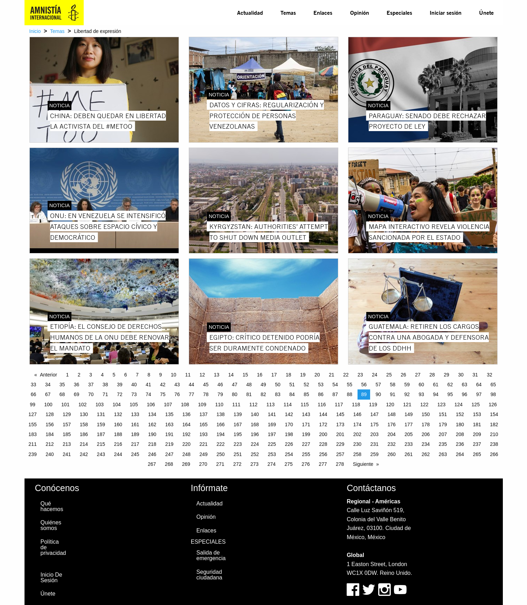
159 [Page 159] (101, 424)
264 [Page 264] (460, 454)
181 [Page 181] (477, 424)
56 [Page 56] (364, 384)
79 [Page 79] (220, 394)
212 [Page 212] (50, 444)
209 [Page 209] (477, 434)
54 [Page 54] (335, 384)
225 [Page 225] (272, 444)
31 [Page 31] (475, 375)
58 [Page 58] (392, 384)
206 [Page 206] (426, 434)
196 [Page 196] (255, 434)
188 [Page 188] (118, 434)
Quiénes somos (51, 525)
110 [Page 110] (219, 404)
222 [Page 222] (220, 444)
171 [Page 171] (306, 424)
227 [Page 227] (306, 444)
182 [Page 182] (494, 424)
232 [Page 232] (391, 444)
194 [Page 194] (220, 434)
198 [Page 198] (289, 434)
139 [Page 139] (238, 414)
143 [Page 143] (306, 414)
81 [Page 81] (249, 394)
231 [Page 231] (374, 444)
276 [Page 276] (305, 464)
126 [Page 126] (492, 404)
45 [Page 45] (206, 384)
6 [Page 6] (125, 375)
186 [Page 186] (84, 434)
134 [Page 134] (152, 414)
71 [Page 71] (105, 394)
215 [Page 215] (101, 444)
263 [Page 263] (443, 454)
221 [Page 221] (203, 444)
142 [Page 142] (289, 414)
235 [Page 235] (443, 444)
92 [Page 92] (407, 394)
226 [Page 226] (289, 444)
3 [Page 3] (90, 375)
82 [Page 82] (263, 394)
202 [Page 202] (357, 434)
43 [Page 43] (177, 384)
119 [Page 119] (373, 404)
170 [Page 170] (289, 424)
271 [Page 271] (220, 464)
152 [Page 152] (460, 414)
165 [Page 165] (203, 424)
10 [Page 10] (173, 375)
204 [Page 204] (391, 434)
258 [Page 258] (357, 454)
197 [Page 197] (272, 434)
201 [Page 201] (340, 434)
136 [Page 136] (186, 414)
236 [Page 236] (460, 444)
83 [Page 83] (277, 394)
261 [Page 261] (408, 454)
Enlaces (322, 12)
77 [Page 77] (191, 394)
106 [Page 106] (151, 404)
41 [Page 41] (148, 384)
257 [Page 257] (340, 454)
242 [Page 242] (84, 454)
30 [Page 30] (461, 375)
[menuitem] (250, 12)
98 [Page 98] (493, 394)
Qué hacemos (52, 506)
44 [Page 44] (191, 384)
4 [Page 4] (102, 375)
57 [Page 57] (378, 384)
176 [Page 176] (391, 424)
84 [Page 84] (292, 394)
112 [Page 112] (253, 404)
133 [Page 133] (135, 414)
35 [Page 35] (62, 384)
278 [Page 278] (340, 464)
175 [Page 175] (374, 424)
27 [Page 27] (418, 375)
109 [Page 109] (202, 404)
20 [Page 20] (317, 375)
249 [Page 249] (203, 454)
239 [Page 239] (32, 454)
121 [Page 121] (407, 404)
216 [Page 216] (118, 444)
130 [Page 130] (84, 414)
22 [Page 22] (346, 375)
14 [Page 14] (231, 375)
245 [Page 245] (135, 454)
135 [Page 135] (169, 414)
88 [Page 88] (349, 394)
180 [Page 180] (460, 424)
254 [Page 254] (289, 454)
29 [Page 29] (446, 375)
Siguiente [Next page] (363, 464)
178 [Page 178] (426, 424)
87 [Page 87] (335, 394)
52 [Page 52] (306, 384)
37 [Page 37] (91, 384)
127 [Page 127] (32, 414)
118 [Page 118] (356, 404)
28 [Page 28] (432, 375)
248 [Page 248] (186, 454)
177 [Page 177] (408, 424)
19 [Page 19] (303, 375)
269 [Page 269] (186, 464)
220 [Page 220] (186, 444)
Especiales (399, 12)
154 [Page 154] (494, 414)
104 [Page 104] (117, 404)
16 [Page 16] (260, 375)
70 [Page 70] (91, 394)
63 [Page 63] (464, 384)
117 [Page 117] (339, 404)
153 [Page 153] (477, 414)
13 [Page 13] (217, 375)
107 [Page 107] (168, 404)
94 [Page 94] (436, 394)
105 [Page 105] (134, 404)
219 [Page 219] (169, 444)
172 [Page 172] (323, 424)
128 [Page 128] (50, 414)
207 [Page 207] (443, 434)
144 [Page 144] (323, 414)
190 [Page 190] (152, 434)
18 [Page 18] (288, 375)
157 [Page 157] (67, 424)
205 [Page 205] (408, 434)
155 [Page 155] (32, 424)
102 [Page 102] (82, 404)
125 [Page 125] (476, 404)
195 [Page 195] (238, 434)
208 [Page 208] (460, 434)
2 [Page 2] (79, 375)
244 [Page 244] (118, 454)
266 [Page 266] (494, 454)
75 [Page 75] (163, 394)
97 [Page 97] (479, 394)
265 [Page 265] (477, 454)
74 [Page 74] (148, 394)
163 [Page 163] (169, 424)
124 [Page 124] (459, 404)
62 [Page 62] (450, 384)
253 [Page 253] (272, 454)
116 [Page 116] (322, 404)
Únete (486, 12)
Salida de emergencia (211, 555)
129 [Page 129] (67, 414)
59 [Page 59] (407, 384)
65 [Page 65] (493, 384)
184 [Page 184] (50, 434)
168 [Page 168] (255, 424)
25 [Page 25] (389, 375)
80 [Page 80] (234, 394)
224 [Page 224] (255, 444)
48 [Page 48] (249, 384)
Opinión (359, 12)
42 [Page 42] (163, 384)
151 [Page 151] (443, 414)
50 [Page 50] (277, 384)
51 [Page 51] (292, 384)
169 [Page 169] (272, 424)
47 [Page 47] (234, 384)
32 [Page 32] (489, 375)
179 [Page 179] (443, 424)
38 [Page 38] (105, 384)
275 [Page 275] (289, 464)
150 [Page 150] (426, 414)
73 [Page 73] (134, 394)
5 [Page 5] (113, 375)
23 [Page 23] (360, 375)
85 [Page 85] (306, 394)
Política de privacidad (53, 547)
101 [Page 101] (65, 404)
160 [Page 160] (118, 424)
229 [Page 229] (340, 444)
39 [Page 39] (120, 384)
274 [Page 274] (272, 464)
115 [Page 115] (304, 404)
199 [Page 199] (306, 434)
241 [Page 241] (67, 454)
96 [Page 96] (464, 394)
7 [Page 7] (137, 375)
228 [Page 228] (323, 444)
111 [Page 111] (236, 404)
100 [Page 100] (48, 404)
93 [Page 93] (421, 394)
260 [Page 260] (391, 454)
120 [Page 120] (390, 404)
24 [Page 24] (374, 375)
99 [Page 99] (32, 404)
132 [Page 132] (118, 414)
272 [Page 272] (237, 464)
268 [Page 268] (169, 464)
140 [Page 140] (255, 414)
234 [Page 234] (426, 444)
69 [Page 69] (76, 394)
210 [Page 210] (494, 434)
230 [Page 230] (357, 444)
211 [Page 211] (32, 444)
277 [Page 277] (323, 464)
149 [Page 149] (408, 414)
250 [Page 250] (220, 454)
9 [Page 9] (160, 375)
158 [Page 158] (84, 424)
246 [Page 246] (152, 454)
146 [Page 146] (357, 414)
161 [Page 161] (135, 424)
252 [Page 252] (255, 454)
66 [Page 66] (33, 394)
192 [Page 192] (186, 434)
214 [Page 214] (84, 444)
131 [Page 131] (101, 414)
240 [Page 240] (50, 454)
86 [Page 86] (321, 394)
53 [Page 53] (321, 384)
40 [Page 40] (134, 384)
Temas (288, 12)
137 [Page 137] (203, 414)
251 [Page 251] (238, 454)
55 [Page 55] (349, 384)
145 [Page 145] (340, 414)
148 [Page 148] (391, 414)
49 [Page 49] (263, 384)
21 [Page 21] (331, 375)
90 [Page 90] (378, 394)
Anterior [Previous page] (48, 375)
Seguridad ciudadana (209, 574)
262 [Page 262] (426, 454)
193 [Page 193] (203, 434)
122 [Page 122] (424, 404)
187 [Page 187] (101, 434)
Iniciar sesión (446, 12)
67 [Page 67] (48, 394)
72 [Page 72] (120, 394)
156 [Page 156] (50, 424)
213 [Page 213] (67, 444)
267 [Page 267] (152, 464)
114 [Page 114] (288, 404)
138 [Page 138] (220, 414)
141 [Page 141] (272, 414)
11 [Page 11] (188, 375)
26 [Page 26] (403, 375)
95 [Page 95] (450, 394)
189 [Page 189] (135, 434)
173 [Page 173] (340, 424)
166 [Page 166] (220, 424)
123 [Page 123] (441, 404)
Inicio (35, 31)
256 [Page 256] (323, 454)
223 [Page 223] (238, 444)
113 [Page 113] (270, 404)
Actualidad (250, 12)
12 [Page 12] (202, 375)
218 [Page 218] (152, 444)
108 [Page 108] (185, 404)
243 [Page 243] (101, 454)
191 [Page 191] (169, 434)
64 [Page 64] (479, 384)
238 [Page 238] (494, 444)
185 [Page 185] (67, 434)
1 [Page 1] (67, 375)
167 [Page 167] (238, 424)
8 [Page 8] (148, 375)
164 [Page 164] (186, 424)
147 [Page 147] (374, 414)
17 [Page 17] (274, 375)
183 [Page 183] (32, 434)
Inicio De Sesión (51, 577)
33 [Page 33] (33, 384)
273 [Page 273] (254, 464)
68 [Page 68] (62, 394)
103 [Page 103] (100, 404)
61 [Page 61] (436, 384)
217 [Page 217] (135, 444)
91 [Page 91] (392, 394)
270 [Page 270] (203, 464)
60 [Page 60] (421, 384)
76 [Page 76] (177, 394)
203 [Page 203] (374, 434)
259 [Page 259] (374, 454)
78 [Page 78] (206, 394)
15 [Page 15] (245, 375)
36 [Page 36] (76, 384)
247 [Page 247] (169, 454)
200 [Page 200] (323, 434)
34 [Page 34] (48, 384)
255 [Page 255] (306, 454)
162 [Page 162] (152, 424)
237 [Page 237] (477, 444)
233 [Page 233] (408, 444)
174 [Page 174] (357, 424)
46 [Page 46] (220, 384)
